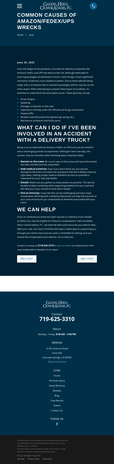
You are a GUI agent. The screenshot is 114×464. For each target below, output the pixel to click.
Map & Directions (57, 361)
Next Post (87, 258)
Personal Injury (57, 380)
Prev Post (27, 258)
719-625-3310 (56, 319)
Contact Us (57, 410)
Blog (57, 395)
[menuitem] (21, 458)
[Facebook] (57, 424)
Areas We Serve (57, 385)
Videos (57, 405)
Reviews (57, 390)
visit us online (64, 245)
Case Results (56, 400)
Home (57, 375)
